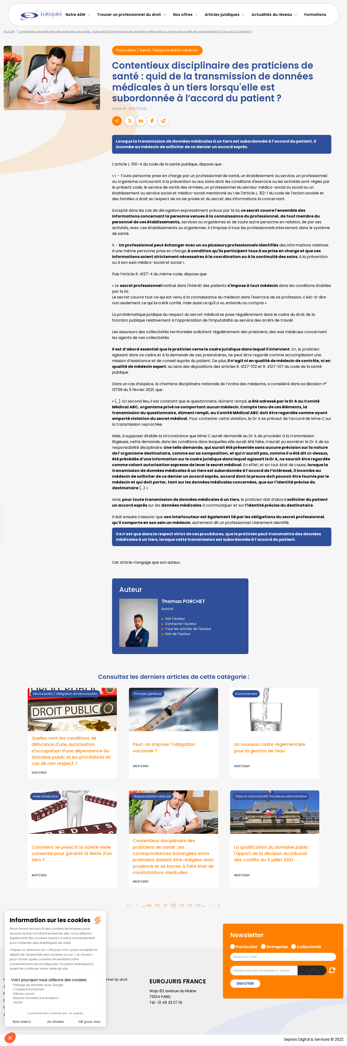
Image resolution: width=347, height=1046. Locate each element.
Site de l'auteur (177, 634)
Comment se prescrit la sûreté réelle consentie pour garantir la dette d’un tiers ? (72, 854)
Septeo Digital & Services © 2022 (312, 1041)
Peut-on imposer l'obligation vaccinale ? (164, 748)
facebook (337, 494)
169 (149, 907)
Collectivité (309, 948)
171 (165, 907)
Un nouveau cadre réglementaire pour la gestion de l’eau (269, 748)
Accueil (9, 31)
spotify (337, 542)
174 (190, 907)
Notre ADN (75, 14)
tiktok (337, 552)
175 (198, 907)
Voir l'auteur (175, 618)
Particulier (247, 948)
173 (182, 907)
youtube (337, 523)
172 (173, 907)
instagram (337, 532)
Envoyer (245, 985)
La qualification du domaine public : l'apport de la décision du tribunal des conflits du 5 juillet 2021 (272, 854)
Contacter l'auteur (180, 624)
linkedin (337, 513)
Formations (315, 14)
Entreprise (277, 948)
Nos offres (183, 14)
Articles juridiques (222, 14)
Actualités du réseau (272, 14)
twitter (337, 504)
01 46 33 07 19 (170, 1004)
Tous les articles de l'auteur (188, 629)
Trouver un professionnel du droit (129, 14)
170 (157, 907)
